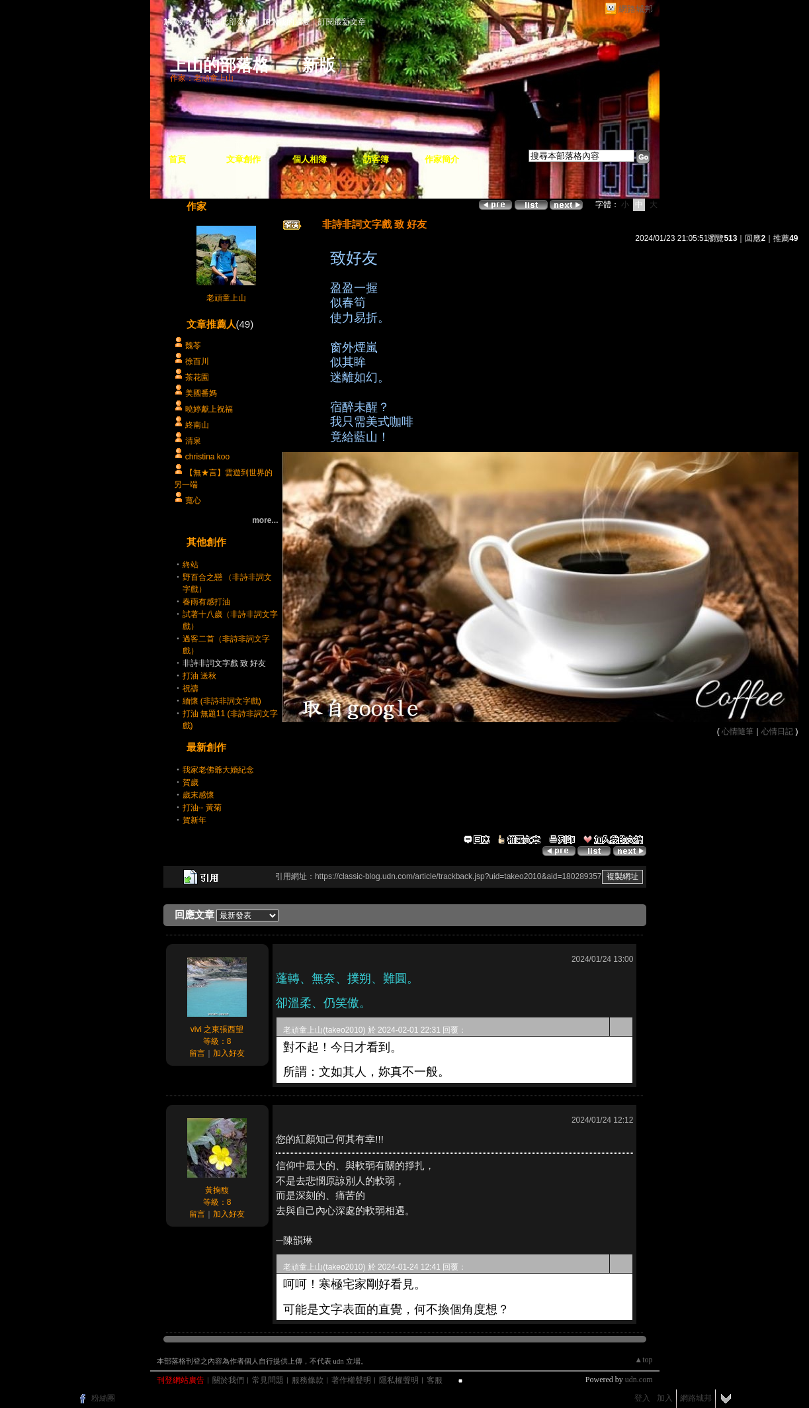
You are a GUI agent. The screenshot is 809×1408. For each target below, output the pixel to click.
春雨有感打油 (206, 601)
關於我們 (228, 1380)
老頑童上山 (226, 298)
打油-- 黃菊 (202, 807)
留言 (197, 1053)
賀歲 (190, 782)
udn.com (639, 1379)
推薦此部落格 (229, 21)
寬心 (193, 500)
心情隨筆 (737, 731)
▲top (643, 1359)
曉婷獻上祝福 (209, 409)
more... (265, 520)
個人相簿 (309, 159)
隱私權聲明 (399, 1380)
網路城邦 (635, 9)
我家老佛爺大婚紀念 (218, 769)
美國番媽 (201, 393)
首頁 (177, 159)
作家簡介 (442, 159)
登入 (642, 1398)
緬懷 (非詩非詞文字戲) (222, 701)
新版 (318, 65)
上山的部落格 (219, 65)
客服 (435, 1380)
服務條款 (307, 1380)
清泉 (193, 441)
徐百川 (197, 361)
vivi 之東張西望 (217, 1029)
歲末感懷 (198, 795)
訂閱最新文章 (342, 21)
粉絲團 (103, 1398)
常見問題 (268, 1380)
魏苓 (193, 345)
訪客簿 (376, 159)
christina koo (207, 456)
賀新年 (194, 820)
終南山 (197, 425)
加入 (665, 1398)
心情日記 (777, 731)
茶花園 (197, 377)
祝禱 (190, 688)
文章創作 (243, 159)
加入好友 (179, 21)
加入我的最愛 (286, 21)
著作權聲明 (351, 1380)
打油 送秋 (199, 676)
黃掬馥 (217, 1190)
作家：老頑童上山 (202, 78)
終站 (190, 564)
